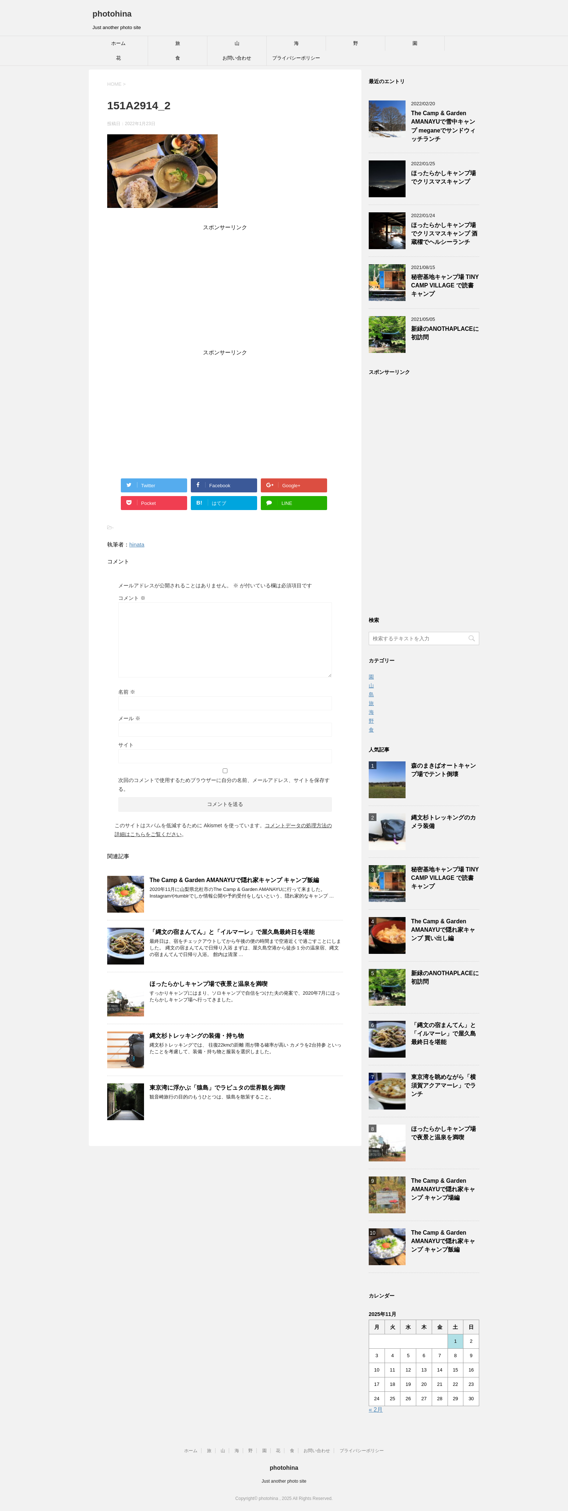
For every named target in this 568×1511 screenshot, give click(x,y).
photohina (112, 13)
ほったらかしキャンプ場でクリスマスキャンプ (443, 177)
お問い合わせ (236, 58)
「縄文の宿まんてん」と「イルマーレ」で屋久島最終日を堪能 (232, 932)
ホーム (118, 43)
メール (129, 718)
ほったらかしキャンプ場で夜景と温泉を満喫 (208, 984)
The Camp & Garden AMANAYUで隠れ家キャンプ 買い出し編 (443, 930)
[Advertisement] (225, 291)
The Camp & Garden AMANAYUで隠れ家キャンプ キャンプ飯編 (234, 880)
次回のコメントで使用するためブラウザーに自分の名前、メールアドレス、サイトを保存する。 (224, 784)
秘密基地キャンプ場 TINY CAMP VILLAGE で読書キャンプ (445, 285)
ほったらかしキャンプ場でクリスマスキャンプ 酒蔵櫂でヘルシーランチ (444, 233)
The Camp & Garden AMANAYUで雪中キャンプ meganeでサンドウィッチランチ (443, 126)
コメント (131, 598)
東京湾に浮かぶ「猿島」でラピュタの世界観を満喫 (217, 1087)
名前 (126, 692)
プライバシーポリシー (296, 58)
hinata (136, 544)
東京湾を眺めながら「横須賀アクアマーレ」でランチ (443, 1085)
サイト (126, 745)
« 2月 (376, 1409)
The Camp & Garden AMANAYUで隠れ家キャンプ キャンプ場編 (443, 1189)
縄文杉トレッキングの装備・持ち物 (197, 1036)
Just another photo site (284, 1481)
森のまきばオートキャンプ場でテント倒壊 (443, 769)
